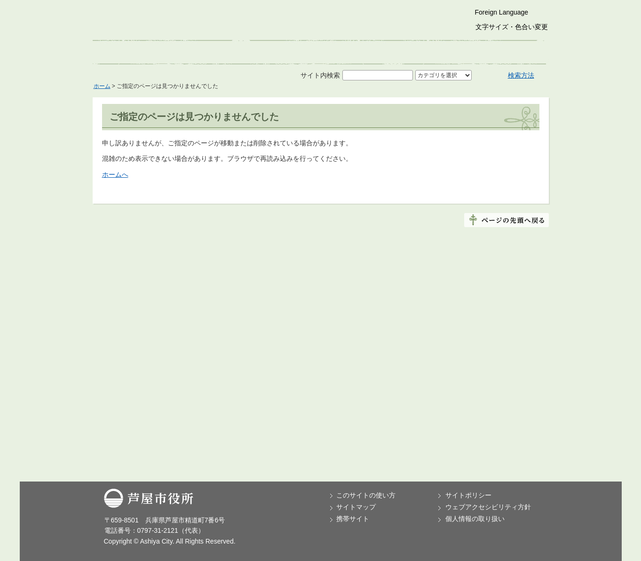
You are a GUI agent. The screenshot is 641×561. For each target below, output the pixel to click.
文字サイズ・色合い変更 (511, 27)
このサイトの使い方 (366, 495)
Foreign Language (502, 12)
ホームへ (115, 174)
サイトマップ (356, 507)
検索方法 (521, 75)
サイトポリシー (468, 495)
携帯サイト (352, 518)
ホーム (102, 86)
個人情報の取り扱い (475, 518)
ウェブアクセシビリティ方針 (488, 507)
